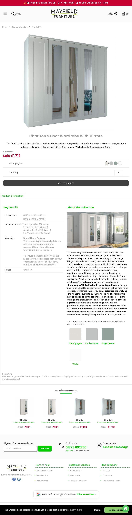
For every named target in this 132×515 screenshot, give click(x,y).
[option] (24, 414)
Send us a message (115, 447)
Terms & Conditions (78, 480)
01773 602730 (76, 447)
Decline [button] (97, 510)
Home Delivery (76, 470)
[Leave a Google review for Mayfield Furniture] (66, 494)
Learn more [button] (76, 510)
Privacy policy (42, 480)
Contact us (107, 475)
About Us (106, 470)
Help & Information (44, 470)
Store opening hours (111, 480)
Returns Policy (75, 475)
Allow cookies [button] (116, 510)
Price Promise (42, 475)
